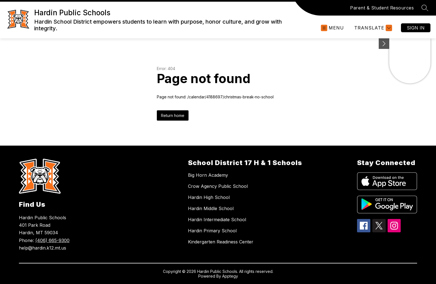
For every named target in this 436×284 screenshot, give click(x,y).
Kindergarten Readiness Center (220, 242)
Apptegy (230, 276)
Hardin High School (209, 197)
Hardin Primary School (212, 230)
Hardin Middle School (211, 208)
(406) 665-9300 (52, 240)
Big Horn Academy (208, 175)
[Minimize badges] (384, 43)
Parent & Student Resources (382, 8)
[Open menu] (332, 27)
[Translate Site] (372, 27)
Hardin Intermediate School (217, 219)
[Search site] (425, 7)
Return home (172, 115)
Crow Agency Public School (218, 186)
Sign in (416, 28)
